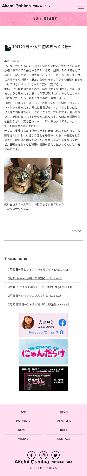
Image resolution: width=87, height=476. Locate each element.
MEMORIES (64, 421)
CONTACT (63, 438)
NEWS (64, 412)
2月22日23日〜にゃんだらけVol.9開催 (38, 304)
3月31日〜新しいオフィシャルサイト (38, 269)
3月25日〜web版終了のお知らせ (35, 278)
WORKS (23, 438)
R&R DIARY (23, 421)
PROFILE (64, 430)
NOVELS (23, 430)
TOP (23, 412)
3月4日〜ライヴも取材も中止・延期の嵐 (40, 287)
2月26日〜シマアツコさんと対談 (35, 295)
